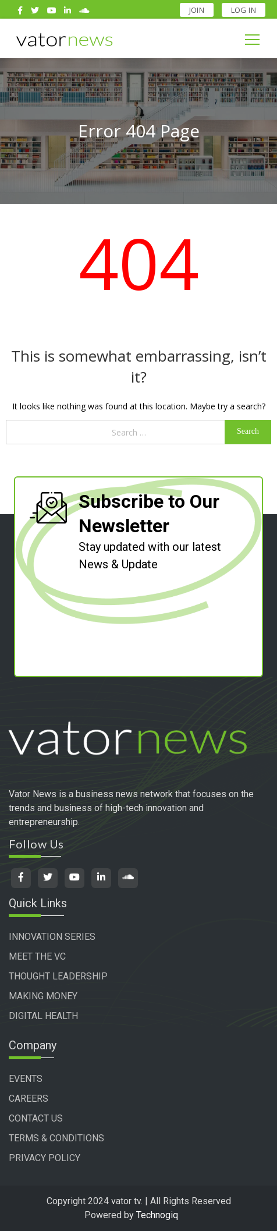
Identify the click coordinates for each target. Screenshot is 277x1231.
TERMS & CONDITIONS (56, 1138)
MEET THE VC (37, 956)
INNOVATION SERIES (52, 936)
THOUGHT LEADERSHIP (58, 976)
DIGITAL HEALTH (43, 1015)
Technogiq (157, 1215)
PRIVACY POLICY (44, 1157)
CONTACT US (36, 1118)
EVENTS (25, 1078)
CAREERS (28, 1098)
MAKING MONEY (43, 996)
